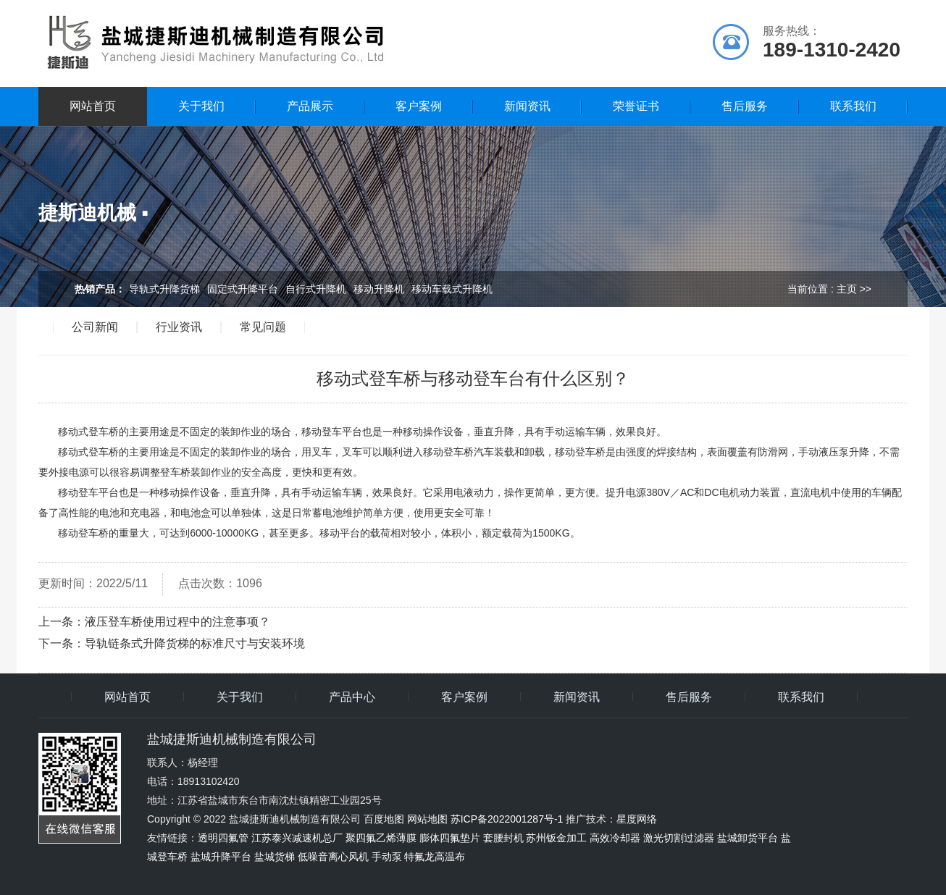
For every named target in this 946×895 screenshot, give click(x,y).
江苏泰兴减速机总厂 (297, 838)
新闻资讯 (527, 106)
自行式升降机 (315, 289)
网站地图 (427, 819)
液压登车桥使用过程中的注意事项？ (177, 621)
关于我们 (201, 106)
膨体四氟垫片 (449, 838)
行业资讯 (179, 327)
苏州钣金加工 (556, 838)
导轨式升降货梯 (164, 289)
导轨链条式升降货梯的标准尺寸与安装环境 (195, 643)
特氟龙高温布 (434, 856)
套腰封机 (503, 838)
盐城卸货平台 (747, 838)
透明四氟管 (223, 838)
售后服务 (744, 106)
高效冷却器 (615, 838)
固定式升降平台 (242, 289)
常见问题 (263, 327)
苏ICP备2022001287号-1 (507, 819)
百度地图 (384, 819)
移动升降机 (378, 289)
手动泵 (387, 856)
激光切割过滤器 (678, 838)
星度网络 (636, 819)
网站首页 (93, 106)
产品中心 (352, 697)
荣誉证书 (636, 106)
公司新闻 (95, 327)
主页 (847, 289)
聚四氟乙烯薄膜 (381, 838)
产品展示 (310, 106)
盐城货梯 (274, 856)
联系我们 (853, 106)
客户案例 (418, 106)
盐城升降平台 (221, 856)
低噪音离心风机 (333, 856)
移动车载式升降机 (452, 289)
